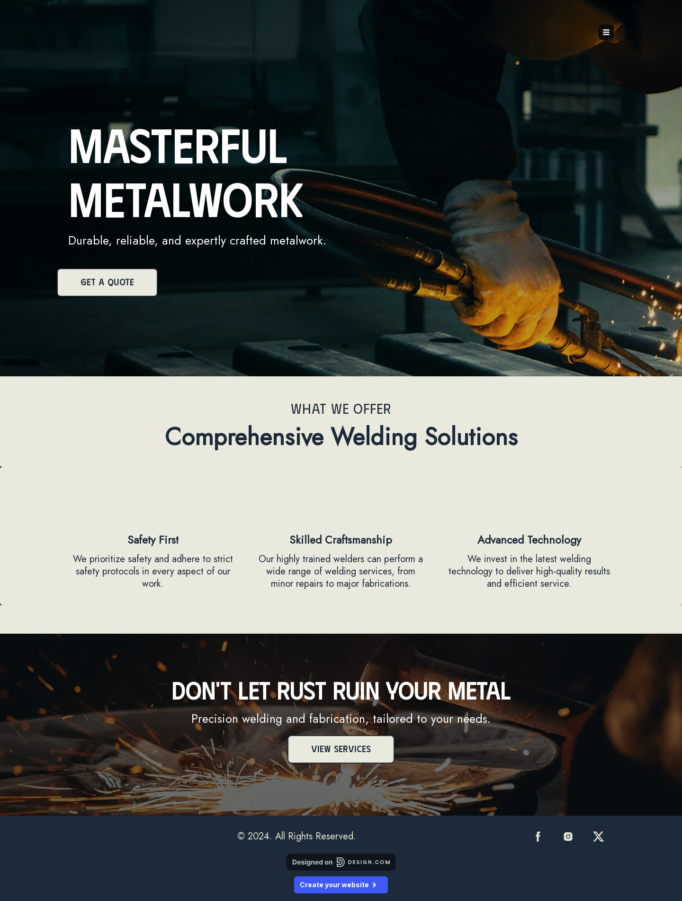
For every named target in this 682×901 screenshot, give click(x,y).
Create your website (341, 885)
